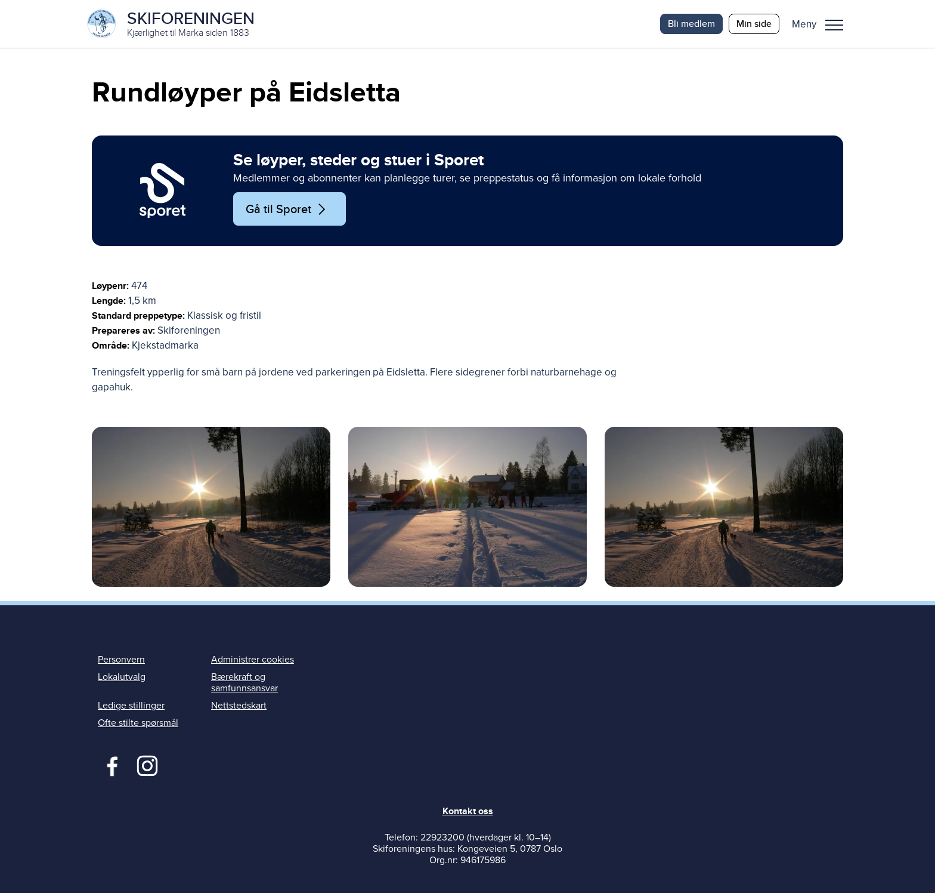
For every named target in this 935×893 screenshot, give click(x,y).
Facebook (109, 765)
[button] (822, 24)
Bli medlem (691, 23)
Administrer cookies (252, 660)
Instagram (147, 765)
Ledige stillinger (131, 706)
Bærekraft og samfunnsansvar (244, 682)
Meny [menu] (834, 25)
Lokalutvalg (121, 677)
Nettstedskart (239, 706)
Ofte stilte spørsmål (138, 723)
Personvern (121, 660)
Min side (754, 23)
